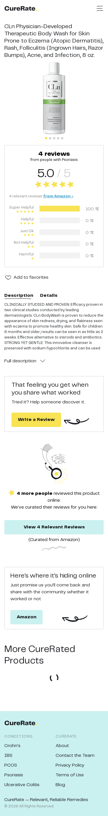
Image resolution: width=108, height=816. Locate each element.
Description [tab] (18, 295)
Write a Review (36, 419)
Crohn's (12, 746)
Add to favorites (31, 277)
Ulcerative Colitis (21, 785)
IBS (8, 755)
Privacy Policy (70, 765)
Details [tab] (48, 295)
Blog (60, 785)
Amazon (26, 617)
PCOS (10, 765)
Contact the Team (75, 755)
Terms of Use (70, 775)
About (62, 746)
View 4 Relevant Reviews (54, 527)
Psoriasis (13, 775)
